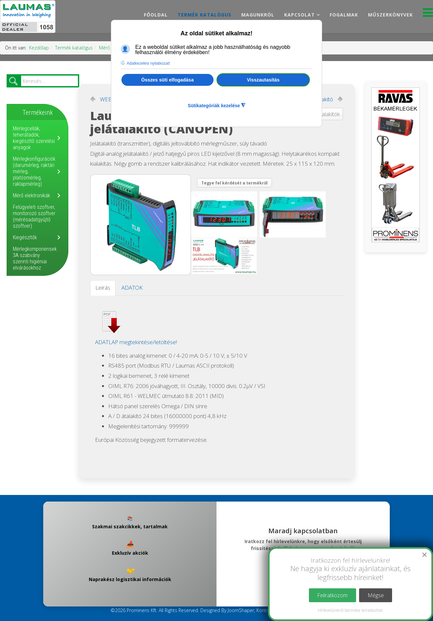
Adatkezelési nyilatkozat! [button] (148, 63)
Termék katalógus (204, 15)
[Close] (424, 555)
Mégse (376, 595)
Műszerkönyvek (390, 15)
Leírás (102, 287)
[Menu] (428, 14)
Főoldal (156, 15)
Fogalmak (344, 15)
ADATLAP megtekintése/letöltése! (136, 342)
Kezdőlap (39, 48)
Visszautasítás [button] (263, 79)
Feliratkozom (332, 595)
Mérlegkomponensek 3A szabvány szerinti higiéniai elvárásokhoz (35, 258)
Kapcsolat (299, 15)
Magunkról (257, 15)
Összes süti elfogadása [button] (167, 79)
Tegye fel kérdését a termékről (234, 183)
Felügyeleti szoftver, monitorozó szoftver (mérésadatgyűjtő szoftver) (34, 216)
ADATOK (132, 287)
